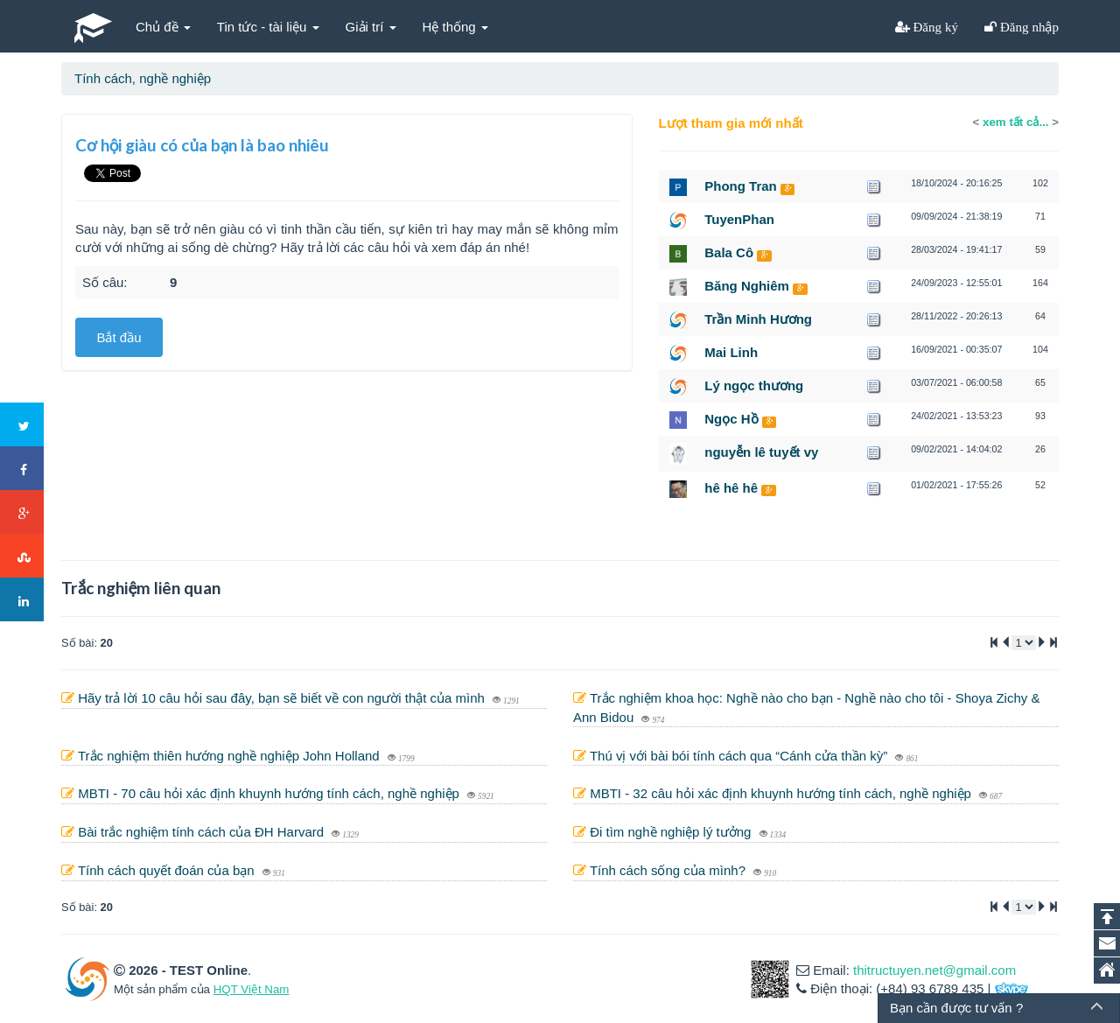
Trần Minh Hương (758, 319)
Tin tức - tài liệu (268, 26)
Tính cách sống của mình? (669, 870)
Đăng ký (934, 26)
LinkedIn (23, 600)
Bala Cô (728, 252)
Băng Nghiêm (746, 285)
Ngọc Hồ (731, 418)
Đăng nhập (1028, 26)
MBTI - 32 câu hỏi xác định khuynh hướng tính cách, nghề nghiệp (782, 793)
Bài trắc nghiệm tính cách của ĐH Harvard (202, 831)
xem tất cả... (1015, 122)
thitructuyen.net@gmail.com (934, 970)
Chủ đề (163, 26)
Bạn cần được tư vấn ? (956, 1007)
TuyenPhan (739, 219)
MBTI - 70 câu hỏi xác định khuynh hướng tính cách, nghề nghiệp (270, 793)
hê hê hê (731, 487)
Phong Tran (740, 186)
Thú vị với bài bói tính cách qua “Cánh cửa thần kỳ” (741, 755)
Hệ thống (455, 26)
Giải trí (371, 26)
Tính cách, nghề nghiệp (142, 78)
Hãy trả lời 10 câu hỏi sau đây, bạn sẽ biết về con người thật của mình (283, 697)
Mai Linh (731, 352)
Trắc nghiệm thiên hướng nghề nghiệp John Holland (230, 755)
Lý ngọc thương (753, 385)
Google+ (23, 513)
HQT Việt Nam (252, 989)
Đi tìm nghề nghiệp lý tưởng (672, 831)
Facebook (23, 469)
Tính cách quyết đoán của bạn (168, 870)
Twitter (23, 425)
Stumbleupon (23, 557)
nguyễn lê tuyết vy (761, 452)
